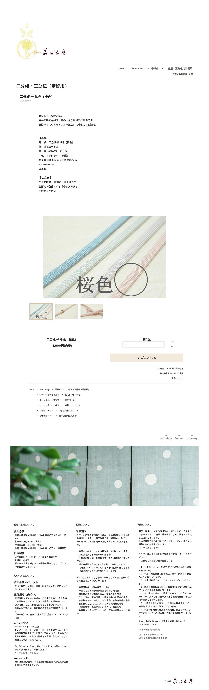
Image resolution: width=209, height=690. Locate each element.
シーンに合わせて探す (49, 394)
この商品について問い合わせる (169, 368)
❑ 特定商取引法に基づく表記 (153, 637)
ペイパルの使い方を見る (26, 652)
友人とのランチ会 (72, 394)
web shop (166, 438)
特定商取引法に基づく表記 (171, 373)
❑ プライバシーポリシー (151, 634)
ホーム (121, 68)
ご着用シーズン (46, 410)
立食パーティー (72, 400)
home (179, 438)
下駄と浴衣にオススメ (69, 410)
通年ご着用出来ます (68, 415)
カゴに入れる (146, 358)
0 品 (182, 74)
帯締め (155, 68)
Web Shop (138, 68)
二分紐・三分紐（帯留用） (180, 68)
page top (192, 438)
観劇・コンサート (72, 405)
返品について (177, 378)
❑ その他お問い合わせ (150, 629)
